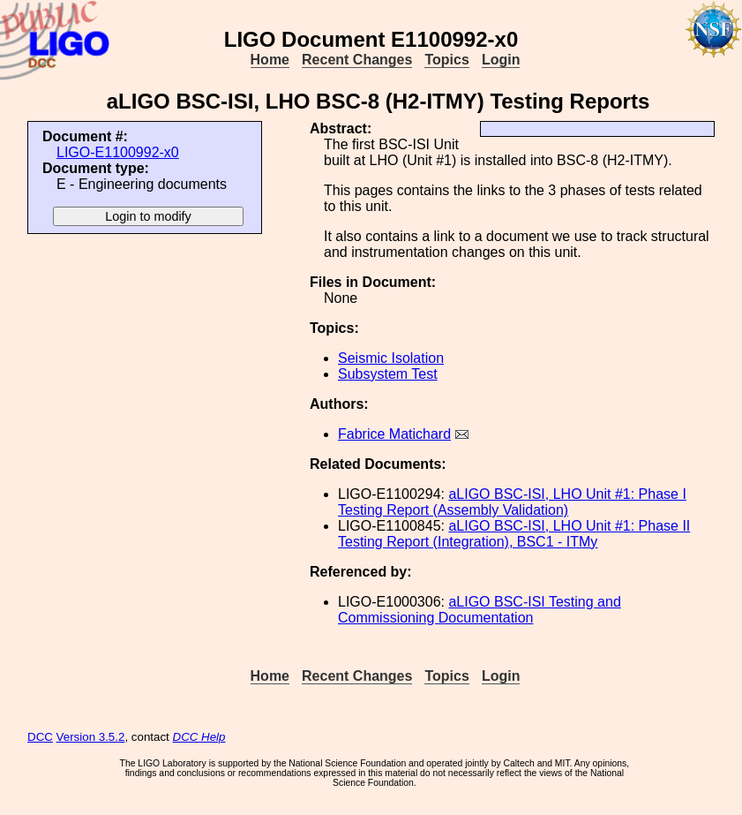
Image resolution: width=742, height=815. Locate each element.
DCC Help (199, 736)
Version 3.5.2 (90, 736)
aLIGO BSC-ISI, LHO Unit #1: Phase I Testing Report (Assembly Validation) (512, 502)
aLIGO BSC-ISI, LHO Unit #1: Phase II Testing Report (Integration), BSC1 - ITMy (514, 533)
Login (501, 59)
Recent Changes (357, 59)
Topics (446, 59)
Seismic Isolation (391, 358)
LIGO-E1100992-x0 (117, 152)
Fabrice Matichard (394, 433)
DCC (40, 736)
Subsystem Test (388, 373)
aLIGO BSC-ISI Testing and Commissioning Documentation (479, 609)
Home (270, 59)
